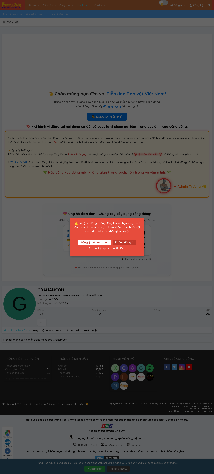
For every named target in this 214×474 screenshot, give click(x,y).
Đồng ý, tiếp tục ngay (94, 242)
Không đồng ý (124, 242)
